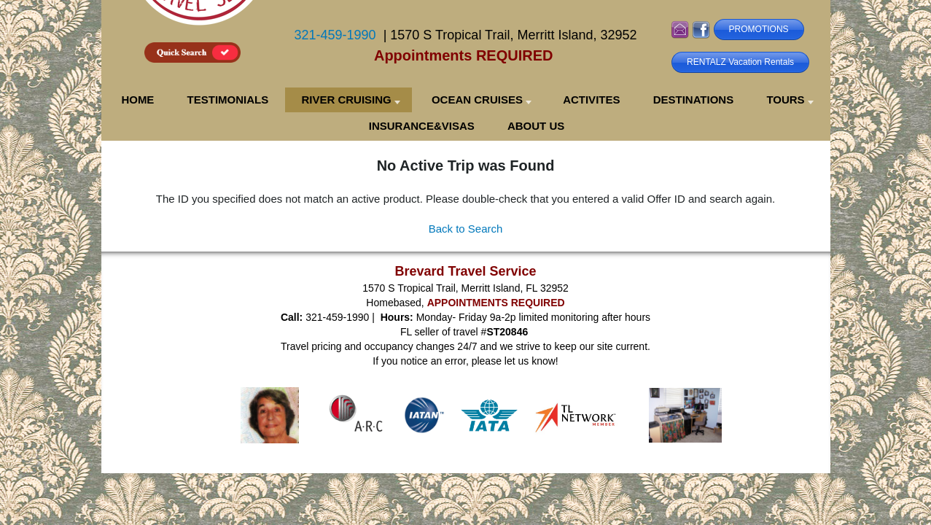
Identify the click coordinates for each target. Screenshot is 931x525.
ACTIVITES (591, 99)
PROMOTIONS (759, 29)
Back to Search (466, 228)
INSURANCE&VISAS (422, 126)
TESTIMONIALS (228, 99)
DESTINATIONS (693, 99)
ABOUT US (535, 126)
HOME (137, 99)
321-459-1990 (335, 35)
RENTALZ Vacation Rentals (740, 62)
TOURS (785, 99)
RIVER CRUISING (346, 99)
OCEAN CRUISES (477, 99)
